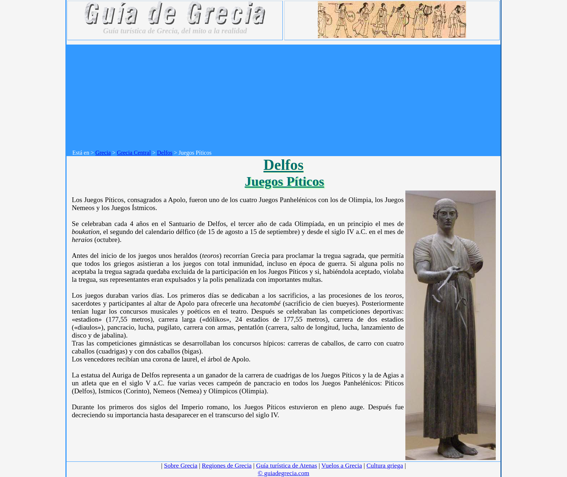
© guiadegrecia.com (283, 473)
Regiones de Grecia (227, 465)
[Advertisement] (286, 95)
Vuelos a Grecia (341, 465)
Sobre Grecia (180, 465)
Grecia (103, 153)
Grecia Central (134, 153)
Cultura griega (384, 465)
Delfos (164, 153)
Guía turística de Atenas (286, 465)
